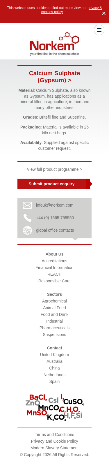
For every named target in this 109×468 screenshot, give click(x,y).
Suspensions (54, 334)
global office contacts (55, 230)
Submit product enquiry (52, 184)
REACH (54, 274)
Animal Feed (54, 307)
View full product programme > (54, 169)
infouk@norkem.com (55, 205)
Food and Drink (55, 314)
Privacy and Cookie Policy (54, 441)
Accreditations (54, 260)
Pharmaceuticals (55, 328)
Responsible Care (54, 281)
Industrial (54, 321)
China (54, 368)
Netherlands (55, 374)
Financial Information (55, 267)
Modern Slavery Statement (55, 448)
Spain (54, 381)
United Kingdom (54, 354)
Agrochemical (54, 301)
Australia (54, 361)
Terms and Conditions (54, 434)
